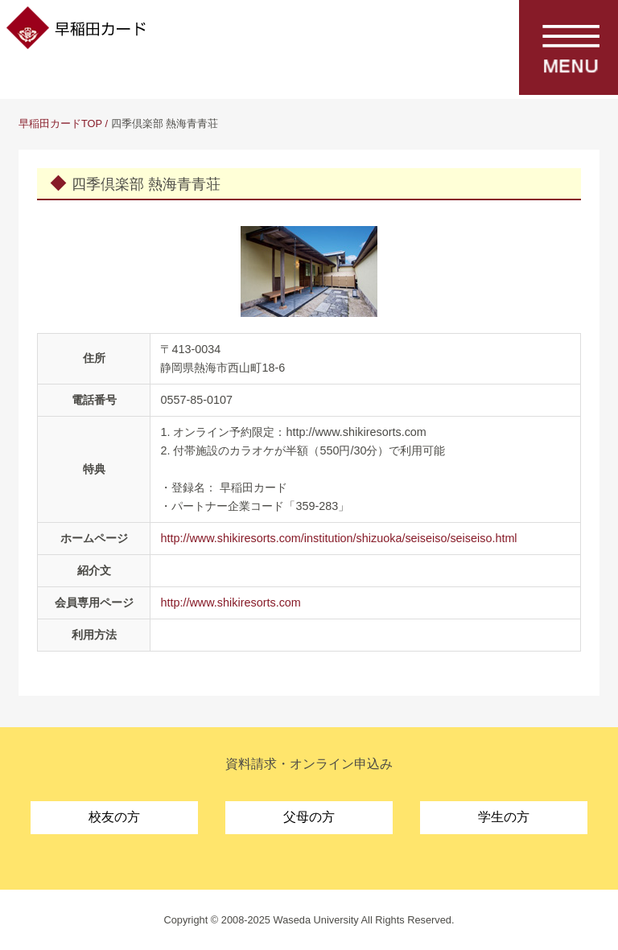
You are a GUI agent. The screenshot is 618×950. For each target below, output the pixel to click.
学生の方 (503, 817)
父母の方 (309, 817)
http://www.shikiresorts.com (230, 602)
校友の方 (114, 817)
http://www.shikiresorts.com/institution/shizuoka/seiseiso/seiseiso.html (338, 538)
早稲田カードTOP (60, 123)
